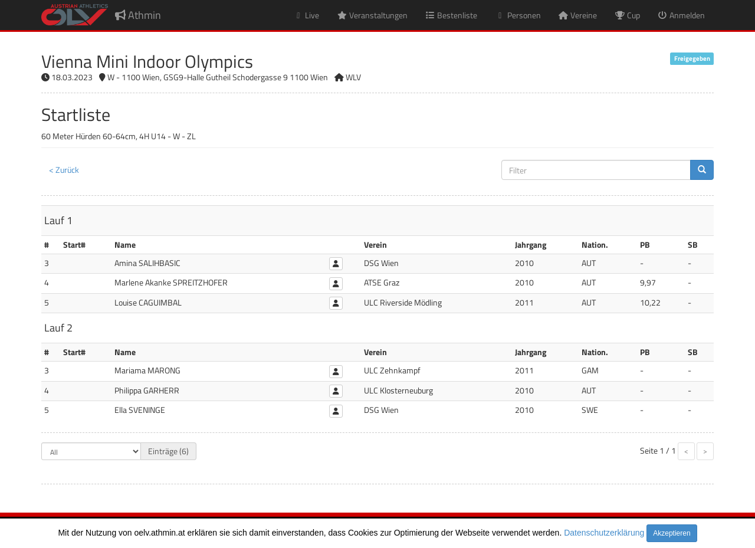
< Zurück (64, 169)
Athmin (138, 15)
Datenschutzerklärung (604, 532)
